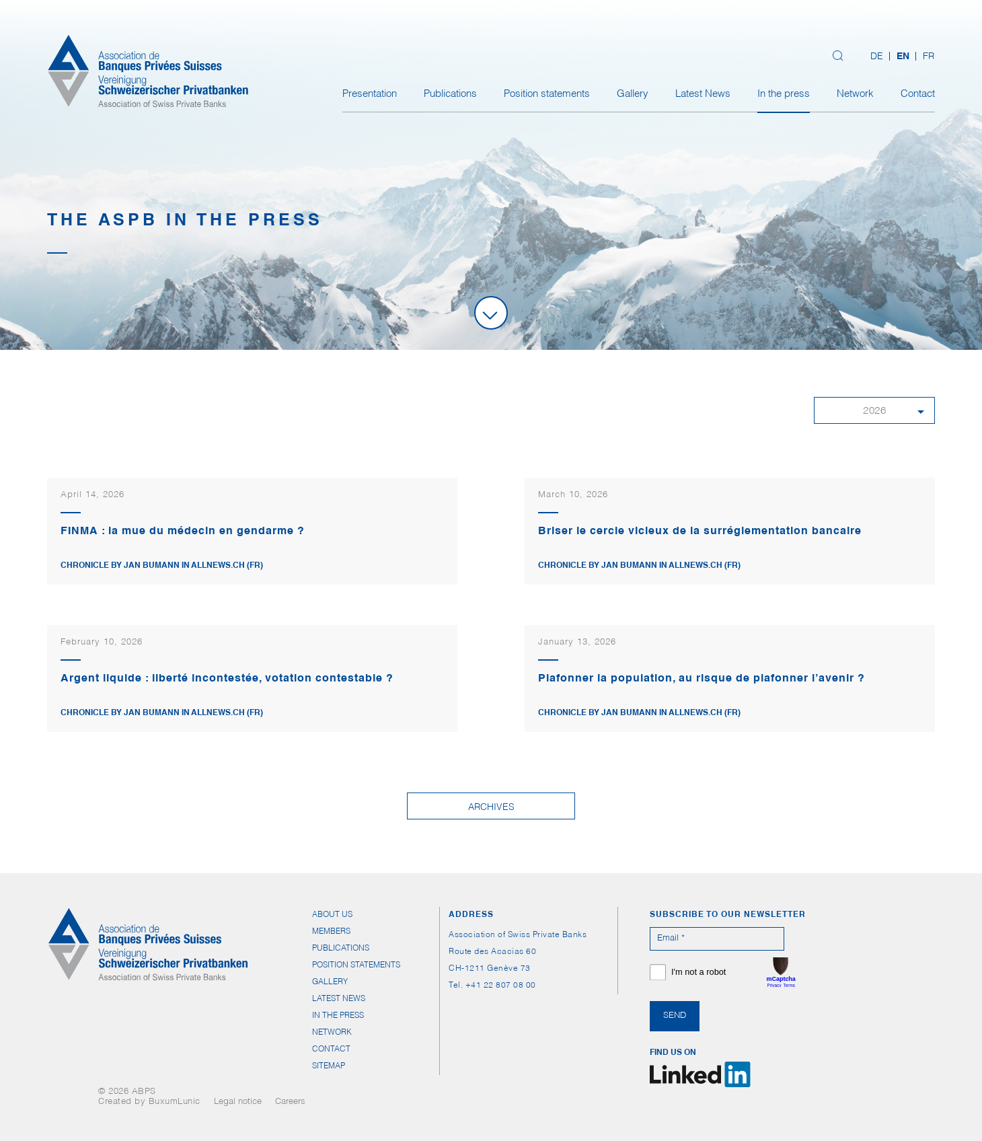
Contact (918, 94)
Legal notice (238, 1102)
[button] (874, 410)
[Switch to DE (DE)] (877, 57)
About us (332, 915)
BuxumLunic (174, 1102)
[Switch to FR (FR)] (925, 57)
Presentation (369, 94)
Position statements (547, 94)
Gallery (632, 94)
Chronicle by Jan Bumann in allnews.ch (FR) (162, 713)
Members (331, 932)
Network (855, 94)
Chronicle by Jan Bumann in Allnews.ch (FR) (162, 566)
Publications (450, 94)
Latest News (702, 94)
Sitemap (328, 1066)
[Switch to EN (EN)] (903, 57)
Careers (290, 1102)
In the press (783, 94)
